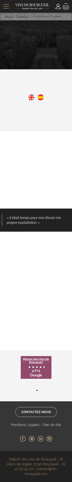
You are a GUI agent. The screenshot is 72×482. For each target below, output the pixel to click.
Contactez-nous (36, 412)
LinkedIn (40, 439)
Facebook (23, 439)
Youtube (32, 439)
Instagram (49, 439)
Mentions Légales (25, 425)
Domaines (22, 16)
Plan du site (52, 425)
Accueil (8, 16)
